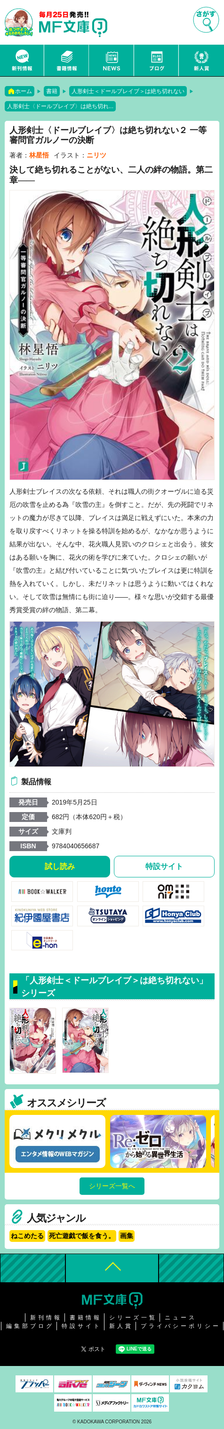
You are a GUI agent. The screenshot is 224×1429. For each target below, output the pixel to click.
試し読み (60, 866)
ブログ (157, 60)
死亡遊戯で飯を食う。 (82, 1236)
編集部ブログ (30, 1326)
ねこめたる (27, 1236)
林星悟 (39, 155)
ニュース (111, 60)
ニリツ (96, 155)
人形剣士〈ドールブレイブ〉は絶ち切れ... (60, 106)
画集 (126, 1236)
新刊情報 (22, 60)
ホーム (23, 91)
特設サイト (164, 866)
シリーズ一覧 (133, 1317)
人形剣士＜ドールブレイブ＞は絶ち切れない (128, 91)
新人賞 (201, 60)
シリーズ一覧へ (112, 1186)
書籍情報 (67, 60)
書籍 (51, 91)
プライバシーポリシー (181, 1326)
